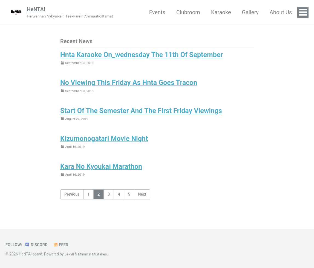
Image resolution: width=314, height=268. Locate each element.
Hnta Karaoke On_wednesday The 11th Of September (141, 55)
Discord (36, 244)
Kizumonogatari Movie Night (104, 140)
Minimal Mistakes (93, 254)
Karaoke (221, 12)
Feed (62, 244)
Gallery (249, 12)
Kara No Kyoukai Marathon (101, 168)
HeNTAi (36, 9)
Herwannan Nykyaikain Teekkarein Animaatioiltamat (71, 16)
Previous (71, 195)
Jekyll (69, 254)
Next (142, 195)
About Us (280, 12)
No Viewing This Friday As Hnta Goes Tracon (128, 83)
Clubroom (188, 12)
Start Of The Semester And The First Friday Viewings (141, 112)
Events (157, 12)
